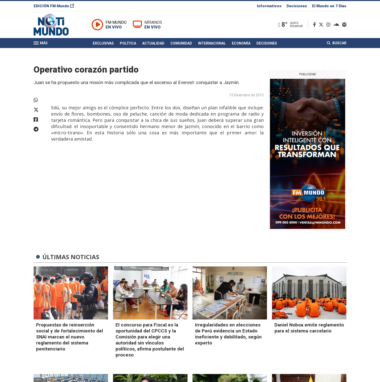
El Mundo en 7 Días (329, 6)
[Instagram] (329, 24)
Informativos (269, 6)
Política (128, 43)
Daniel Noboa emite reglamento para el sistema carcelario (309, 328)
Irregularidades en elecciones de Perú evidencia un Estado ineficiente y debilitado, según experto (228, 334)
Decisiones (297, 6)
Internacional (212, 43)
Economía (241, 43)
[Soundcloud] (337, 24)
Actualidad (153, 43)
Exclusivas (103, 43)
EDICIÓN (54, 6)
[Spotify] (344, 24)
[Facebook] (315, 24)
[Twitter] (322, 24)
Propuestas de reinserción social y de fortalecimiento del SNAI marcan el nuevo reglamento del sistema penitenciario (69, 337)
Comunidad (181, 43)
